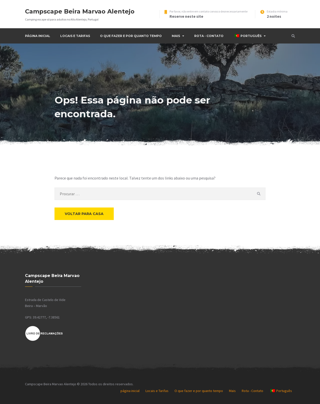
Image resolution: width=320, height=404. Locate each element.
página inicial (37, 36)
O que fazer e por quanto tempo (131, 36)
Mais (176, 36)
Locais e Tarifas (75, 36)
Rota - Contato (209, 36)
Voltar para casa (84, 214)
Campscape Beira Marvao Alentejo (79, 11)
